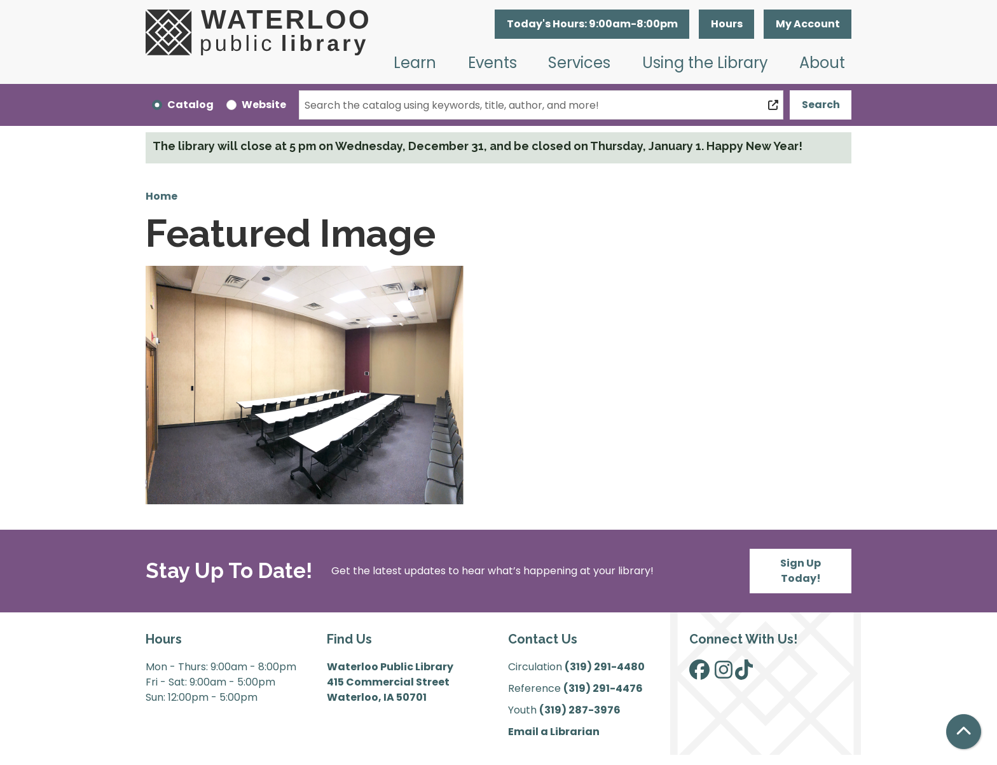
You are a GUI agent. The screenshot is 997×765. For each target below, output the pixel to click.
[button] (592, 24)
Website (264, 104)
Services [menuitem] (579, 62)
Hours (727, 24)
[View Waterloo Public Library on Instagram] (723, 673)
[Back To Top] (963, 731)
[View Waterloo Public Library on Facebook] (699, 673)
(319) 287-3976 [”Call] (580, 710)
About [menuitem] (822, 62)
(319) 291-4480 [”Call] (605, 666)
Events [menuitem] (492, 62)
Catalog (190, 104)
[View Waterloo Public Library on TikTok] (744, 673)
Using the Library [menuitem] (705, 62)
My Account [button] (808, 24)
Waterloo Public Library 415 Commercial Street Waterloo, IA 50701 (390, 682)
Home (161, 196)
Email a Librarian (554, 731)
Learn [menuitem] (415, 62)
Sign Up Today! (800, 571)
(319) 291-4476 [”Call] (603, 688)
